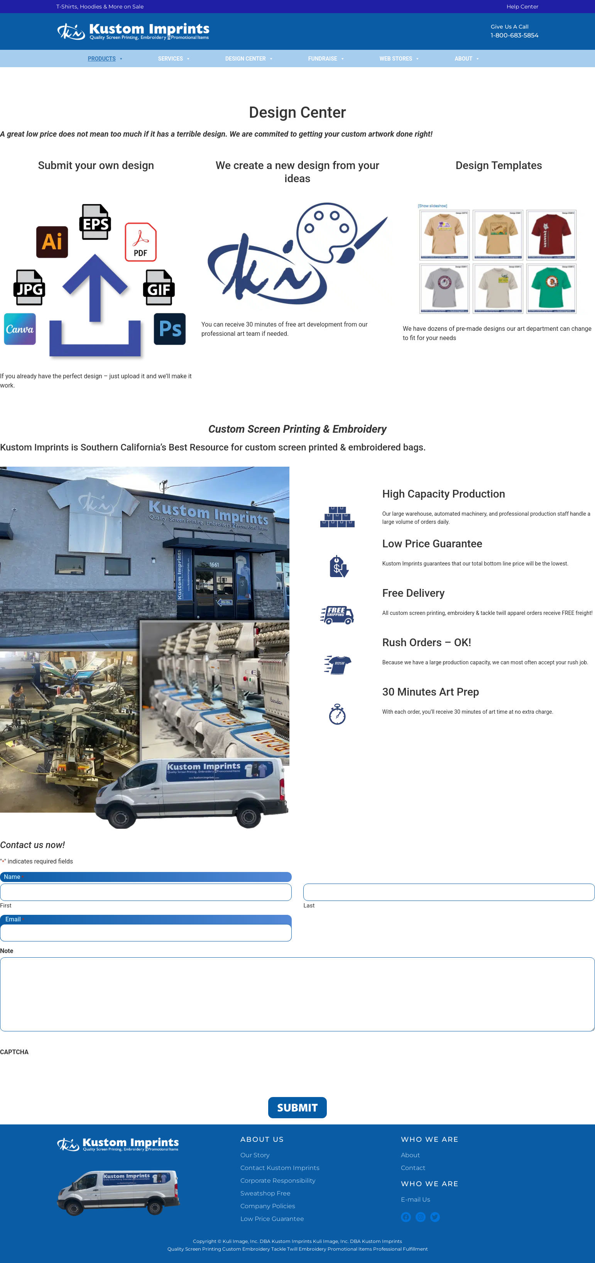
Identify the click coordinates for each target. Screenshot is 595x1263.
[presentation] (58, 1073)
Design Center (249, 58)
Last (308, 905)
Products (105, 58)
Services (174, 58)
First (6, 905)
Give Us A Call (510, 26)
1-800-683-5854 (515, 35)
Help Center (523, 6)
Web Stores (400, 58)
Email (14, 919)
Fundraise (326, 58)
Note (6, 951)
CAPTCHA (14, 1052)
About (467, 58)
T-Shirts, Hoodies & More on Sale (100, 6)
